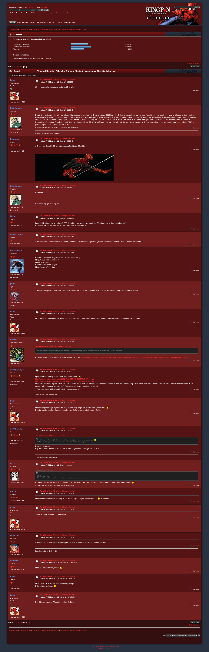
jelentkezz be (32, 7)
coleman (14, 560)
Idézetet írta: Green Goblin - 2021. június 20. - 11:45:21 (53, 347)
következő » (197, 64)
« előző (189, 64)
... (16, 67)
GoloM (13, 340)
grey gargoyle (17, 370)
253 (21, 67)
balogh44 (14, 139)
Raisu (13, 491)
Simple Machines (114, 646)
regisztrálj (44, 7)
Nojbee (13, 216)
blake (12, 576)
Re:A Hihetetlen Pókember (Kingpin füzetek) (57, 80)
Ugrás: (164, 635)
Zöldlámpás (16, 108)
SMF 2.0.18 (95, 646)
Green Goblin (16, 234)
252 (18, 67)
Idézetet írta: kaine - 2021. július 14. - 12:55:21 (50, 436)
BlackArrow (16, 250)
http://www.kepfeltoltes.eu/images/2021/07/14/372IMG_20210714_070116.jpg (64, 379)
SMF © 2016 (104, 646)
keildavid (14, 535)
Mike (12, 463)
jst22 (12, 283)
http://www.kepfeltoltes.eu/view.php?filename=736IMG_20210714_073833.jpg (64, 381)
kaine (12, 80)
